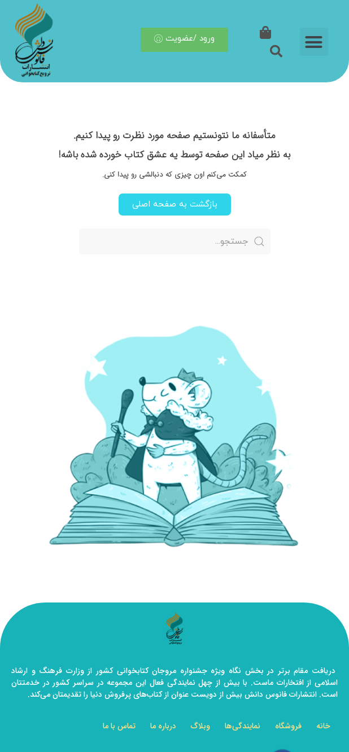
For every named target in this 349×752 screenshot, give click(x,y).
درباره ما (163, 726)
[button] (314, 40)
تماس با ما (119, 726)
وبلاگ (200, 726)
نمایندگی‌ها (242, 726)
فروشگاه (288, 726)
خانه (323, 726)
